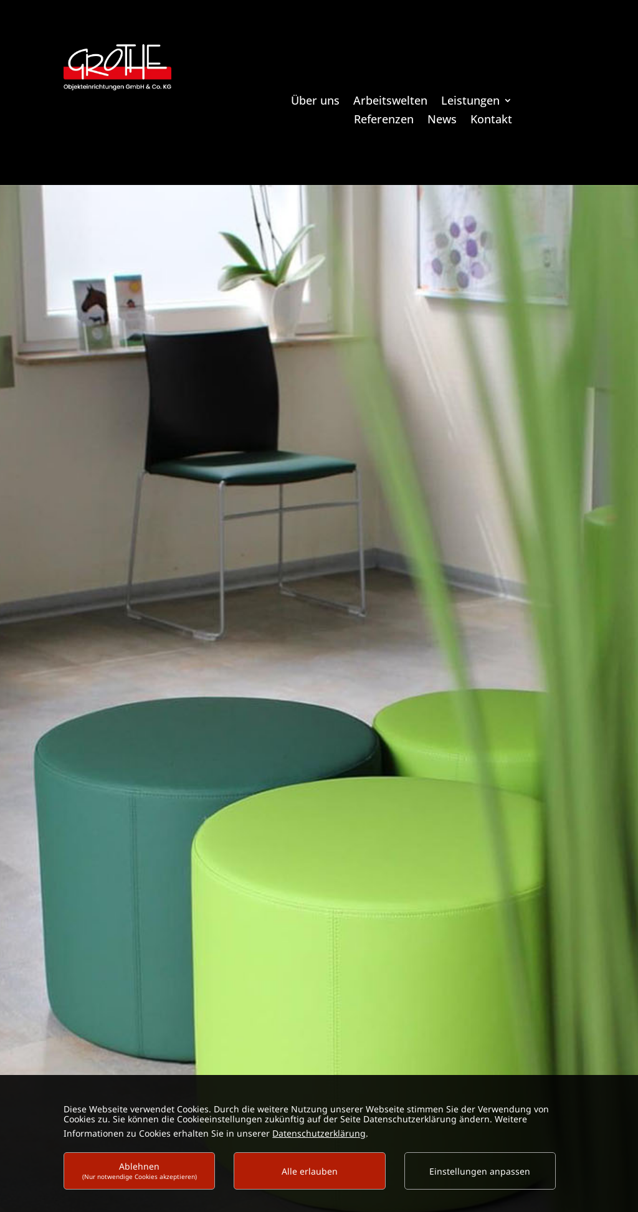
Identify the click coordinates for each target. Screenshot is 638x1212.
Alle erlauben (310, 1171)
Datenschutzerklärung (319, 1133)
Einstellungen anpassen (479, 1171)
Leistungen (470, 102)
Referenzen (384, 120)
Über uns (315, 102)
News (442, 120)
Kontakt (491, 120)
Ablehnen (139, 1170)
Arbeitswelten (390, 102)
